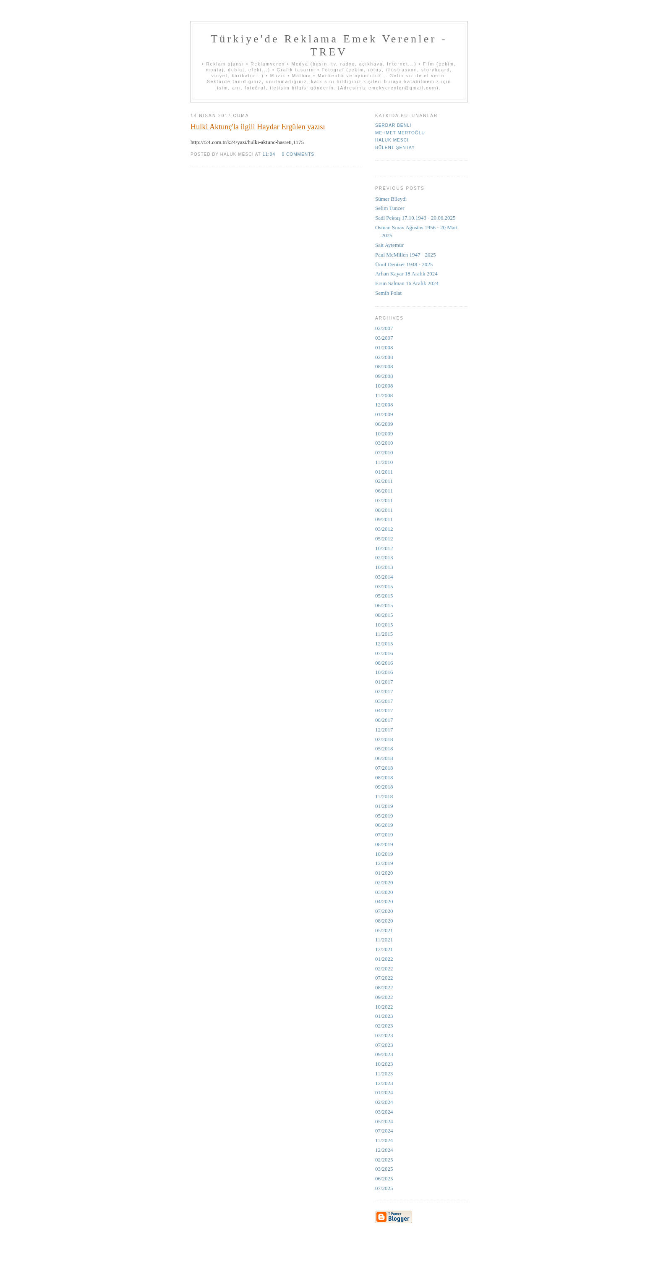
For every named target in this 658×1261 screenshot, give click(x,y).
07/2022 (384, 978)
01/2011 (384, 472)
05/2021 (384, 930)
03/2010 (384, 443)
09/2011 (384, 519)
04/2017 (384, 710)
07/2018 (384, 768)
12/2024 (384, 1150)
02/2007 (384, 328)
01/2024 (384, 1092)
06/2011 (384, 491)
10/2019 (384, 854)
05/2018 (384, 748)
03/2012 (384, 529)
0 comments (298, 154)
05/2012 (384, 538)
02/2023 (384, 1025)
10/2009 (384, 433)
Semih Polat (388, 293)
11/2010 (384, 462)
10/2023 (384, 1064)
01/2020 (384, 873)
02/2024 (384, 1102)
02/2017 (384, 691)
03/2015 (384, 586)
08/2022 (384, 987)
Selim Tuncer (390, 208)
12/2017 (384, 729)
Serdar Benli (393, 125)
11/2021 (384, 939)
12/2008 (384, 404)
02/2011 (384, 481)
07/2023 (384, 1045)
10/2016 (384, 672)
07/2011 (384, 500)
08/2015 (384, 615)
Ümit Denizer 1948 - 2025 (404, 264)
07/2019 (384, 834)
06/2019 (384, 825)
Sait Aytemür (389, 245)
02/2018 (384, 739)
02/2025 (384, 1159)
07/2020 (384, 911)
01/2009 (384, 414)
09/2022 (384, 997)
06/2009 (384, 424)
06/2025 (384, 1178)
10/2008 (384, 386)
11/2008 (384, 395)
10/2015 (384, 624)
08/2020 (384, 921)
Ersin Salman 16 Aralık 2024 (407, 283)
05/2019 (384, 816)
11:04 (269, 154)
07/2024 (384, 1130)
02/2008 (384, 357)
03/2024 (384, 1112)
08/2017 (384, 720)
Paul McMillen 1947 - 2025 (405, 255)
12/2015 (384, 643)
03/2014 (384, 577)
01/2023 (384, 1016)
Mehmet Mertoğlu (400, 133)
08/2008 (384, 366)
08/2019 (384, 844)
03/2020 (384, 892)
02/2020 (384, 882)
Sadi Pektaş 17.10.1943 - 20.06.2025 (415, 218)
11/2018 (384, 796)
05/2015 (384, 595)
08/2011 (384, 510)
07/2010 (384, 452)
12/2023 (384, 1083)
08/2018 (384, 777)
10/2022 (384, 1007)
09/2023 (384, 1054)
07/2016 (384, 653)
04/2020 (384, 901)
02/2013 (384, 557)
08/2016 (384, 663)
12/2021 (384, 949)
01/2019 (384, 806)
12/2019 (384, 863)
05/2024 (384, 1121)
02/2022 (384, 968)
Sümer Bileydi (391, 199)
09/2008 (384, 376)
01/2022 (384, 959)
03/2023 (384, 1035)
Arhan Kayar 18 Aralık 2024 (406, 273)
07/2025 (384, 1188)
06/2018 (384, 758)
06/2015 (384, 605)
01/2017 (384, 682)
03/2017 (384, 701)
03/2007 (384, 338)
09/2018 (384, 787)
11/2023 (384, 1073)
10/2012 (384, 548)
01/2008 (384, 347)
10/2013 (384, 567)
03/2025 (384, 1169)
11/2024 (384, 1140)
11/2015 (384, 634)
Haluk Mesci (392, 140)
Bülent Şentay (395, 147)
